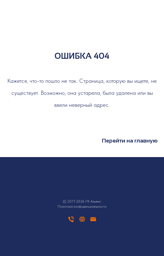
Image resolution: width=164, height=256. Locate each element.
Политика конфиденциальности (82, 206)
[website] (82, 221)
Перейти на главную (130, 140)
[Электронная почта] (93, 221)
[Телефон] (71, 221)
